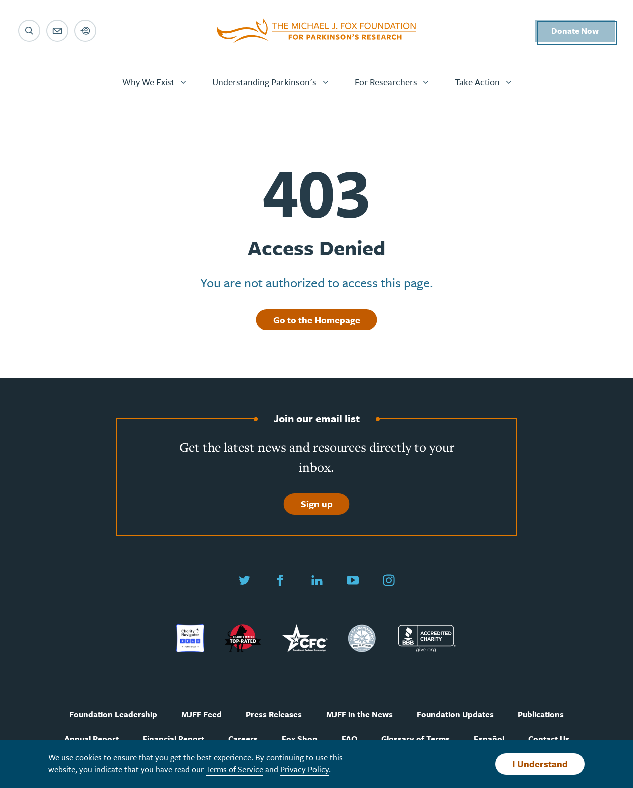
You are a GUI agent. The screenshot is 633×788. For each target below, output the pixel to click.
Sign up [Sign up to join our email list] (317, 503)
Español (489, 739)
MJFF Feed (201, 714)
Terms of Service (234, 769)
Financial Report (173, 739)
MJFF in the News (359, 714)
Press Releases (274, 714)
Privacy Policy (304, 769)
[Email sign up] (57, 31)
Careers (243, 739)
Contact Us (548, 739)
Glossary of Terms (415, 739)
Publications (541, 714)
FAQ (349, 739)
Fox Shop (300, 739)
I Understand (540, 763)
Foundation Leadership (113, 714)
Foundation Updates (455, 714)
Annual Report (91, 739)
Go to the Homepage (316, 319)
